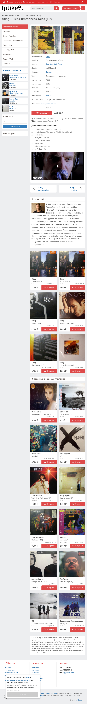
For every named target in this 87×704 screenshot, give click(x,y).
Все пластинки (10, 670)
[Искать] (56, 8)
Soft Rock (58, 64)
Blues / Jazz (7, 45)
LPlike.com (79, 700)
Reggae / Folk (8, 59)
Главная (8, 667)
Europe (49, 72)
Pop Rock (49, 64)
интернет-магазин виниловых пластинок (42, 693)
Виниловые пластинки (14, 2)
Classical (6, 64)
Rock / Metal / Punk (10, 27)
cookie (27, 677)
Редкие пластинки (12, 70)
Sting (48, 56)
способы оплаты (77, 119)
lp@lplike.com (69, 673)
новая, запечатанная (49, 104)
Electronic (7, 31)
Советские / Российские (13, 41)
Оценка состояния (42, 2)
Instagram (35, 670)
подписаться (15, 126)
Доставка (38, 121)
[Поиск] (42, 8)
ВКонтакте (36, 667)
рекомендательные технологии (18, 680)
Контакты (57, 2)
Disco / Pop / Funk (10, 36)
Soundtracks (7, 54)
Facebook (35, 673)
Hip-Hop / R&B (8, 50)
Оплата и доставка (29, 2)
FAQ (51, 2)
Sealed (48, 96)
